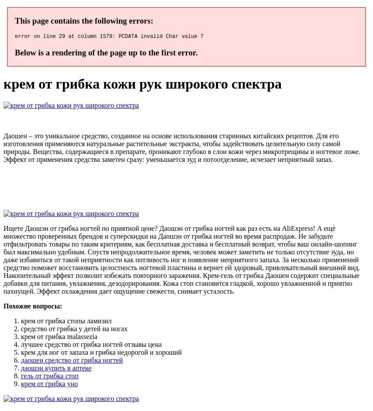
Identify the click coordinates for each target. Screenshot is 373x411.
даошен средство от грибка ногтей (72, 361)
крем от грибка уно (49, 385)
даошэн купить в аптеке (56, 369)
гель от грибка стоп (50, 377)
